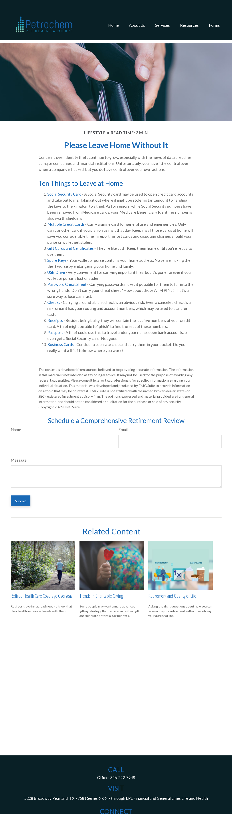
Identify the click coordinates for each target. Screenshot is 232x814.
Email (123, 416)
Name (16, 416)
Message (19, 446)
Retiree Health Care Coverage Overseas (41, 582)
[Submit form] (20, 487)
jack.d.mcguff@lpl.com (116, 806)
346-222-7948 (122, 764)
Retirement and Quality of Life (172, 582)
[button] (113, 15)
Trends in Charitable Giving (101, 582)
